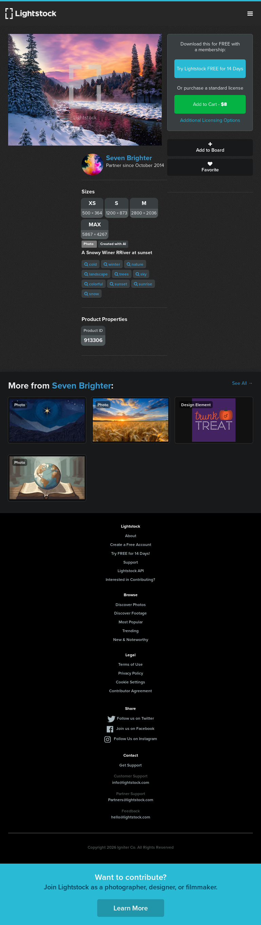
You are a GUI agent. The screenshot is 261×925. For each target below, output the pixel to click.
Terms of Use (130, 664)
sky (141, 274)
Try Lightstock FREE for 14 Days (210, 68)
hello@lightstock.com (130, 817)
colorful (93, 284)
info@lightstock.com (130, 782)
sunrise (143, 284)
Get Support (130, 765)
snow (91, 294)
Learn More (131, 908)
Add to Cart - (210, 104)
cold (90, 264)
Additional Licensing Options (210, 120)
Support (130, 562)
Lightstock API (131, 570)
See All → (242, 383)
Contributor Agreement (130, 691)
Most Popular (131, 622)
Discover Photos (131, 604)
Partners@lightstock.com (130, 800)
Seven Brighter (129, 158)
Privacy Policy (130, 673)
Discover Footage (130, 613)
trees (122, 274)
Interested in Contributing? (130, 579)
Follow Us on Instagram (135, 738)
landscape (96, 274)
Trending (130, 631)
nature (135, 264)
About (130, 536)
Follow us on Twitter (135, 718)
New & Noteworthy (130, 639)
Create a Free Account (130, 544)
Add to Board (210, 147)
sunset (118, 284)
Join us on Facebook (135, 728)
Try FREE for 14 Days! (130, 553)
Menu (250, 13)
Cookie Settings (130, 682)
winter (112, 264)
